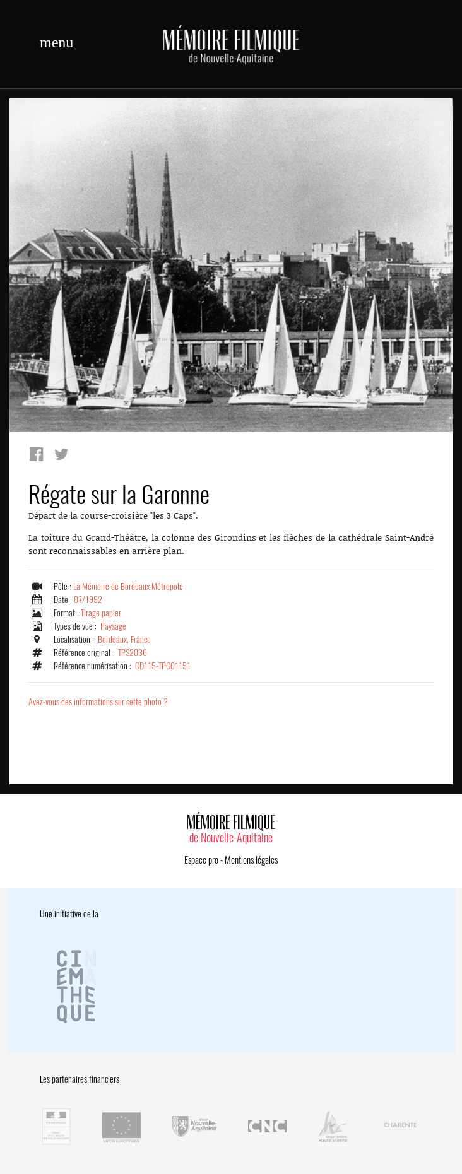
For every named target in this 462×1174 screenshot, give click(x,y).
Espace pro (201, 860)
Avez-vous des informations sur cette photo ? (98, 702)
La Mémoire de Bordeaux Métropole (128, 586)
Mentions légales (251, 860)
